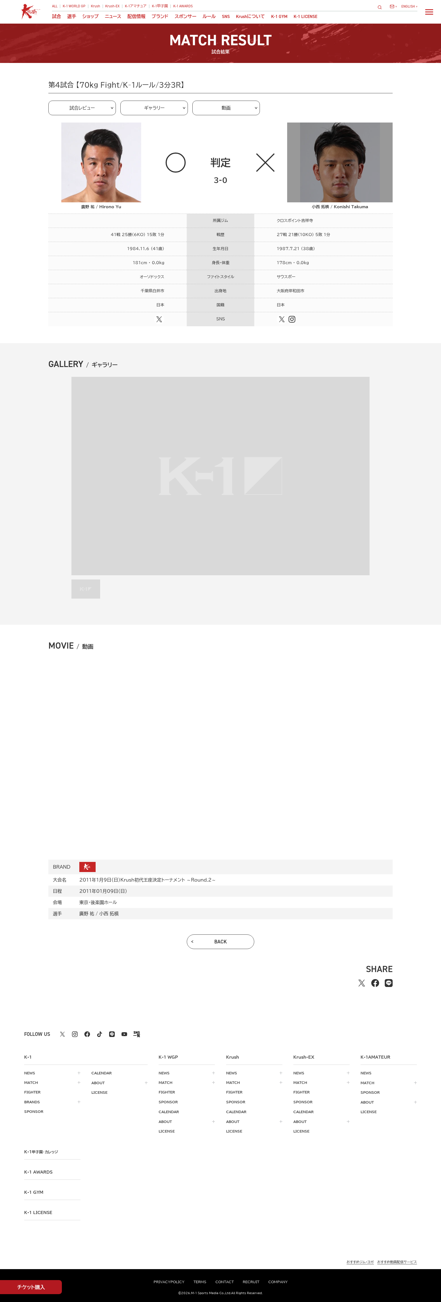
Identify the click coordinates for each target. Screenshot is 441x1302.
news (29, 1073)
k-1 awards (38, 1171)
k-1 (41, 1151)
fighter (32, 1092)
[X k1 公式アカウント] (62, 1034)
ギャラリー (154, 108)
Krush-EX (112, 6)
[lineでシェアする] (388, 983)
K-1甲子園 (160, 6)
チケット (31, 1287)
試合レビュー (82, 108)
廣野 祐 (86, 913)
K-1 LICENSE (305, 16)
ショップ (90, 16)
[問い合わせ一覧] (393, 6)
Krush (95, 6)
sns (226, 16)
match (31, 1082)
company (278, 1281)
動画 (226, 108)
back (220, 941)
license (99, 1092)
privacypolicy (169, 1281)
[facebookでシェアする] (375, 983)
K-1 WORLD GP (74, 6)
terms (200, 1281)
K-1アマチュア (136, 6)
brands (32, 1101)
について (250, 16)
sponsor (33, 1111)
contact (224, 1281)
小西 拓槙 (109, 913)
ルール (209, 16)
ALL (54, 6)
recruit (251, 1281)
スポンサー (185, 16)
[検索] (381, 7)
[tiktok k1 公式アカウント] (99, 1034)
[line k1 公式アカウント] (112, 1034)
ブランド (160, 16)
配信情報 (136, 16)
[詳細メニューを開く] (429, 12)
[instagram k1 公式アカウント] (75, 1034)
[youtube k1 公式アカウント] (124, 1034)
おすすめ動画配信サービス (397, 1261)
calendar (101, 1073)
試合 (56, 16)
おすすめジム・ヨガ (360, 1261)
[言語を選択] (409, 6)
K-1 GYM (279, 16)
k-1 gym (33, 1191)
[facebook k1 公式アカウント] (87, 1034)
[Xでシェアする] (361, 983)
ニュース (113, 16)
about (98, 1082)
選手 (71, 16)
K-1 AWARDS (183, 6)
